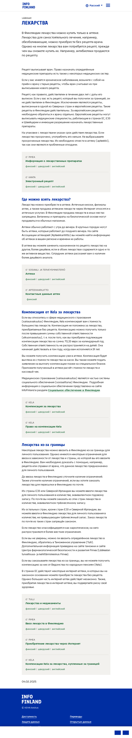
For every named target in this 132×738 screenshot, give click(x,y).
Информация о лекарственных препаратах (53, 161)
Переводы (76, 716)
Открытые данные (80, 722)
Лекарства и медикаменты (43, 603)
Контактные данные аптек (42, 293)
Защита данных (31, 722)
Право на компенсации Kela (43, 426)
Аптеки (30, 273)
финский (30, 166)
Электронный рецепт (39, 181)
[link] (29, 5)
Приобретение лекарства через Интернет (53, 643)
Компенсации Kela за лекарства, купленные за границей (62, 663)
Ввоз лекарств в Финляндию (44, 623)
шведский (43, 166)
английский (58, 166)
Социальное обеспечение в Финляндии (74, 390)
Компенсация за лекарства (43, 406)
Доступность (29, 716)
